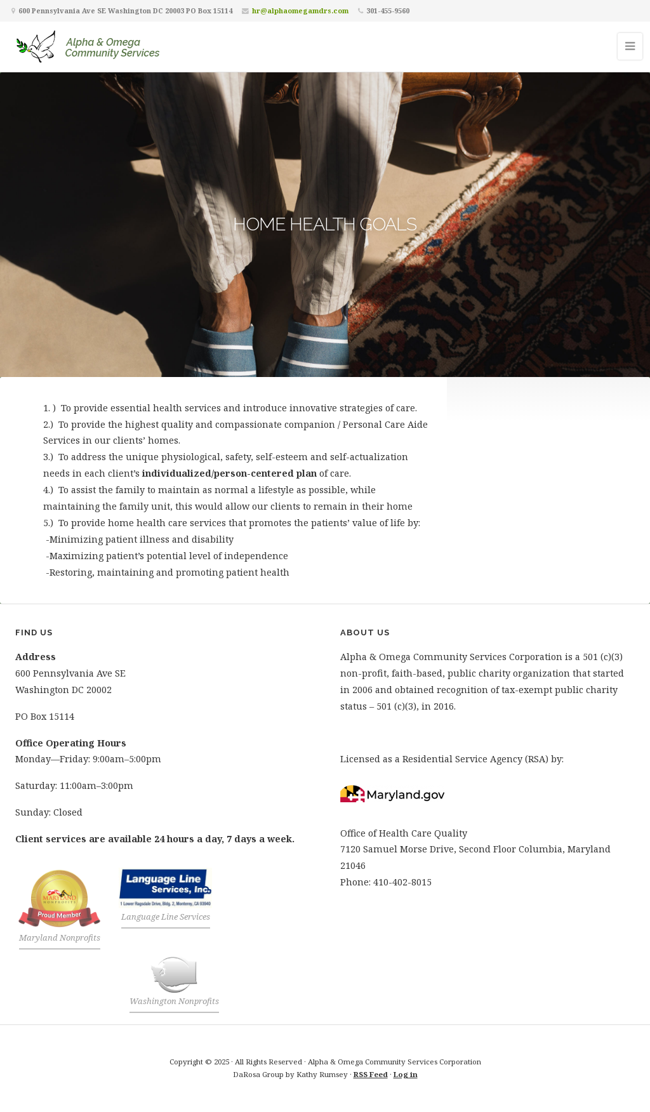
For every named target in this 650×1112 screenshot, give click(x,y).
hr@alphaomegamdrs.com (300, 10)
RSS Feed (371, 1074)
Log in (406, 1074)
